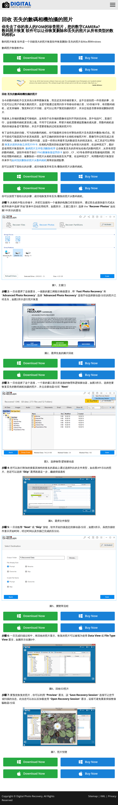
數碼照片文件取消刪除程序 (40, 148)
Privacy (112, 796)
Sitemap (93, 796)
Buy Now (91, 58)
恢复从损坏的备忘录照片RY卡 (21, 144)
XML (102, 796)
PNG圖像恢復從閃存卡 (49, 152)
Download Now (34, 58)
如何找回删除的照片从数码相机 (29, 160)
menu (112, 5)
